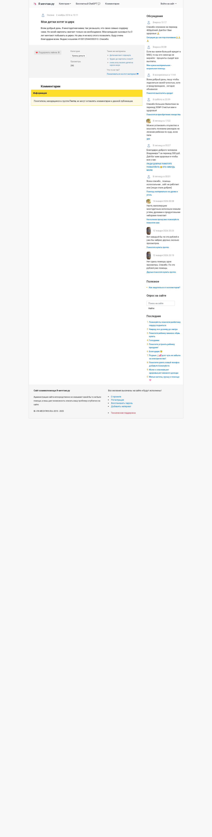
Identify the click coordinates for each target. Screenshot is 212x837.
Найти (151, 308)
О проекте (116, 396)
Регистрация (117, 400)
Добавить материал (121, 406)
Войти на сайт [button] (168, 3)
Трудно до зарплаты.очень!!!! (121, 59)
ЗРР (148, 139)
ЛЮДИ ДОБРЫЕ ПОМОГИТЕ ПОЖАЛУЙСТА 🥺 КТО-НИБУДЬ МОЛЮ (161, 167)
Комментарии (112, 3)
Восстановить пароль (122, 403)
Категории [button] (64, 3)
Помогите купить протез (158, 247)
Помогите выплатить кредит (160, 93)
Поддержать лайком (46, 52)
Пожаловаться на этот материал (122, 74)
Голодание (154, 340)
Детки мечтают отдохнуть (120, 55)
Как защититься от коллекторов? (164, 287)
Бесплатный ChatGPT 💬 (88, 3)
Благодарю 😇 (155, 351)
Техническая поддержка (123, 413)
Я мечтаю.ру (43, 3)
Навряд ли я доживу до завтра (163, 329)
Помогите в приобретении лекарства (163, 114)
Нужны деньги (78, 56)
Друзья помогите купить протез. (161, 272)
